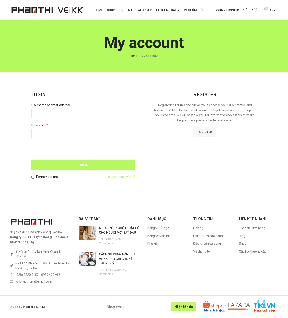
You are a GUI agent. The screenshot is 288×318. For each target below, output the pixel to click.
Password (40, 125)
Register (205, 132)
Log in (83, 165)
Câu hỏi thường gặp (253, 251)
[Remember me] (33, 177)
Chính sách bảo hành (208, 236)
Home (133, 56)
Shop (242, 243)
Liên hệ (198, 228)
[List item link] (41, 254)
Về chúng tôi (202, 251)
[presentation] (62, 151)
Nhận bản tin (184, 307)
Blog (242, 236)
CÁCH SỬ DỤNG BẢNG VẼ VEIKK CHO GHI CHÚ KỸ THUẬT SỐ (117, 259)
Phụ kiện (153, 243)
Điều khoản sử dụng (207, 243)
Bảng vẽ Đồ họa (158, 228)
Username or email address (52, 105)
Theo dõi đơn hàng (252, 228)
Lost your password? (120, 177)
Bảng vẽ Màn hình (159, 236)
